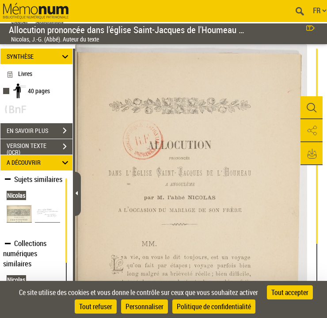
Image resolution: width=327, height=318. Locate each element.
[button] (311, 107)
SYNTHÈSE (39, 56)
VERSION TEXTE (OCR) (39, 147)
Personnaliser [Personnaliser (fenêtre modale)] (144, 306)
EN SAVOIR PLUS (39, 131)
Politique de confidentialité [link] (214, 306)
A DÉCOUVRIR (39, 162)
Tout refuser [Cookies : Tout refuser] (95, 306)
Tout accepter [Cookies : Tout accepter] (289, 292)
